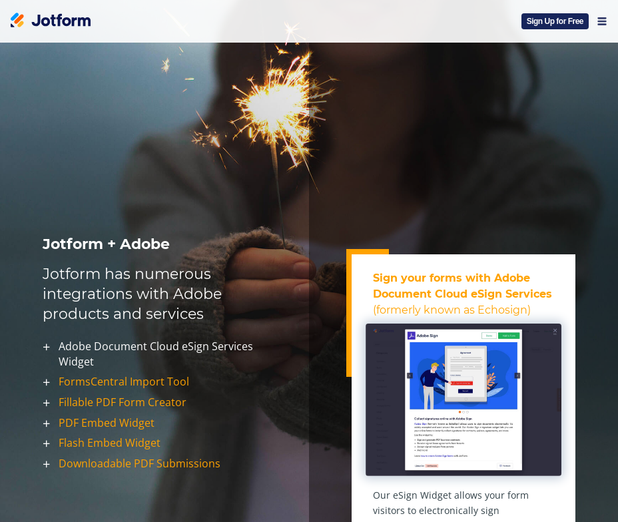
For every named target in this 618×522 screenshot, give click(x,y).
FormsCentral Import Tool (124, 382)
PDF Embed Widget (106, 422)
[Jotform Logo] (51, 21)
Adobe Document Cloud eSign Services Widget (156, 354)
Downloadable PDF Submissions (139, 463)
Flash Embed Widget (109, 443)
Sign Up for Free (555, 21)
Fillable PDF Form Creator (122, 402)
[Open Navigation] (602, 21)
